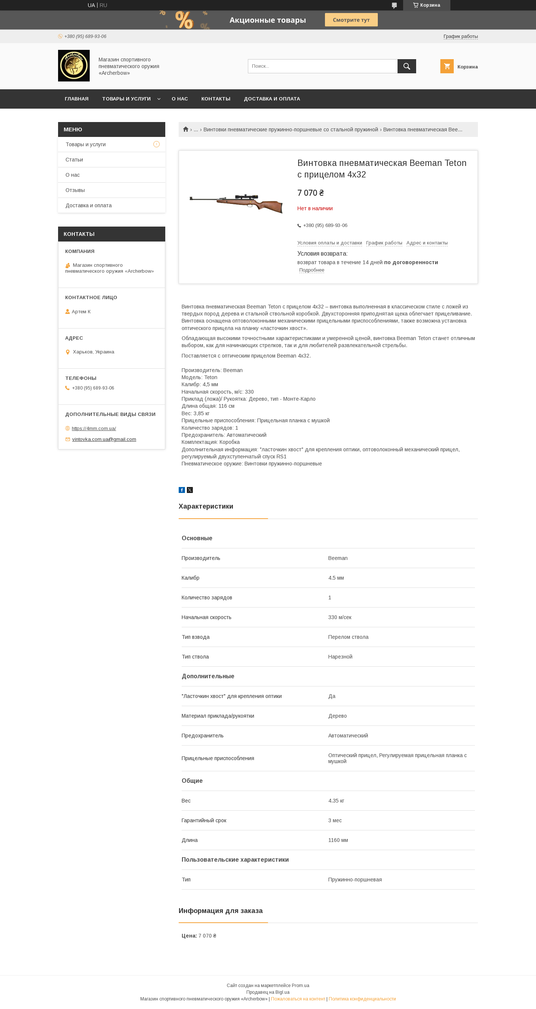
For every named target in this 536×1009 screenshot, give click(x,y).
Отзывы (75, 190)
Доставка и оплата (272, 99)
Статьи (74, 160)
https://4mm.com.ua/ (94, 428)
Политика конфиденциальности (362, 999)
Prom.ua (300, 985)
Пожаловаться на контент (298, 999)
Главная (77, 99)
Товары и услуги (126, 99)
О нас (180, 99)
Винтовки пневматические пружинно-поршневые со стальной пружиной (291, 129)
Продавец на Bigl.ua (268, 992)
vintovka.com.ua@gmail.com (104, 439)
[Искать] (407, 66)
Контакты (215, 99)
